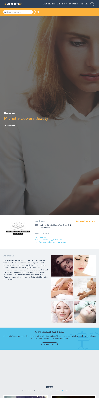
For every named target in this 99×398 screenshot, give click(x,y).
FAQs (86, 4)
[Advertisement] (49, 366)
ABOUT (45, 4)
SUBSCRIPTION (73, 4)
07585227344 (40, 237)
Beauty (14, 125)
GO (36, 12)
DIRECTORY (51, 4)
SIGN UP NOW (49, 344)
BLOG (81, 4)
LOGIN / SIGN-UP (62, 4)
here (64, 391)
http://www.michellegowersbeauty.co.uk (50, 242)
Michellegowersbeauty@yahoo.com (48, 240)
